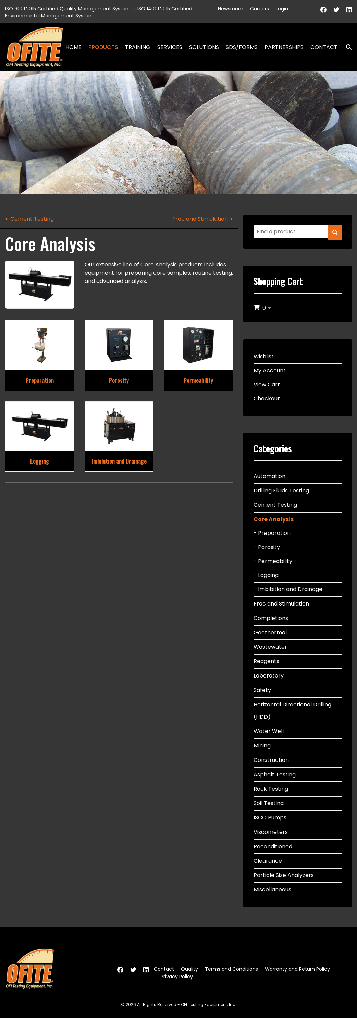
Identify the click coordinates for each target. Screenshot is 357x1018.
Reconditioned (273, 846)
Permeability (198, 380)
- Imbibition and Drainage (288, 589)
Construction (271, 760)
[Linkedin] (349, 9)
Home (73, 47)
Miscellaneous (272, 890)
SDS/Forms (242, 47)
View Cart (267, 384)
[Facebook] (323, 9)
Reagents (266, 661)
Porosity (119, 380)
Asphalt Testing (275, 774)
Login (282, 8)
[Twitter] (336, 9)
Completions (271, 618)
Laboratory (269, 676)
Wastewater (270, 647)
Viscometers (271, 832)
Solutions (204, 47)
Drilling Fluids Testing (281, 490)
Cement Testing (32, 219)
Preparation (40, 380)
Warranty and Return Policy (297, 969)
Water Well (269, 731)
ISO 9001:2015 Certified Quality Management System (68, 8)
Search (346, 47)
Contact (323, 47)
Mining (262, 746)
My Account (270, 370)
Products (103, 47)
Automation (269, 476)
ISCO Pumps (270, 818)
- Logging (266, 575)
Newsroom (230, 8)
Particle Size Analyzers (284, 875)
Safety (262, 690)
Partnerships (284, 47)
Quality (189, 969)
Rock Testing (271, 789)
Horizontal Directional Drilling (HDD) (292, 710)
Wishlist (264, 356)
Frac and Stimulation (200, 219)
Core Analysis (274, 519)
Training (137, 47)
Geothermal (270, 632)
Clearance (268, 861)
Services (169, 47)
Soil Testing (269, 803)
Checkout (267, 399)
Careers (259, 8)
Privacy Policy (177, 976)
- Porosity (267, 547)
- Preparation (272, 533)
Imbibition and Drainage (119, 461)
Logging (39, 461)
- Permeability (273, 561)
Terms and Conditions (231, 969)
